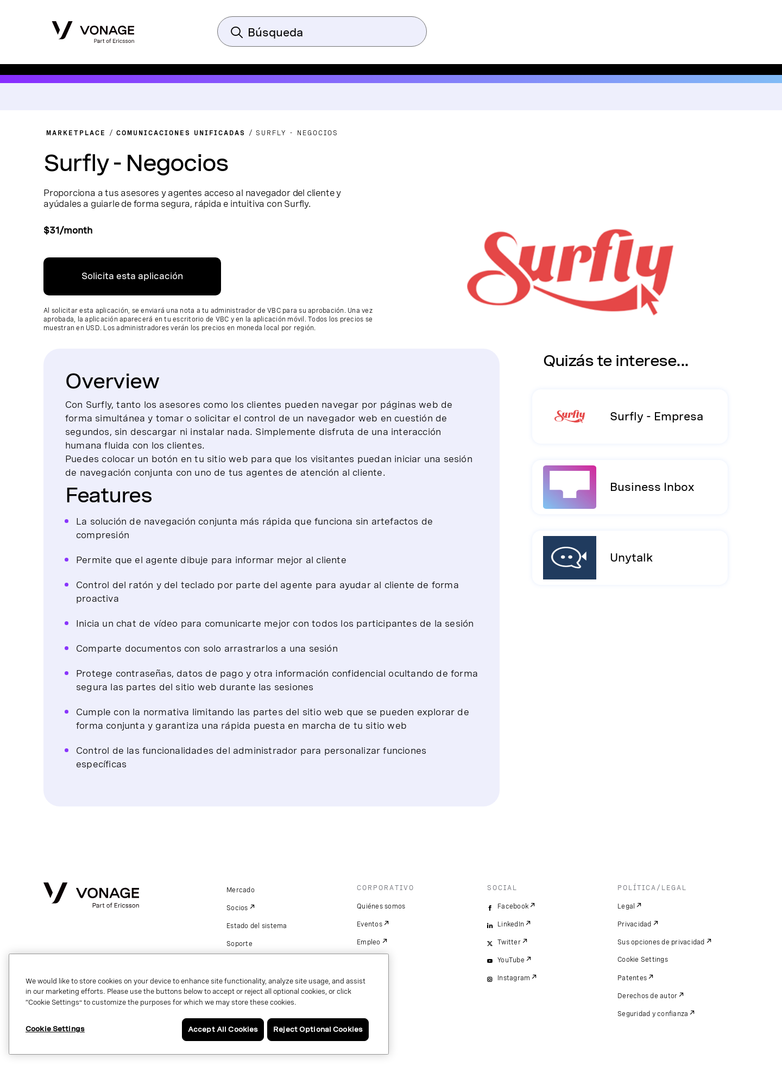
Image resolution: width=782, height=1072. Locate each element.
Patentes (632, 978)
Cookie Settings (642, 959)
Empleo (369, 942)
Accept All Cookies (223, 1029)
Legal (626, 906)
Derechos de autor (647, 996)
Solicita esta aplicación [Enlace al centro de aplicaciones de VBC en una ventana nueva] (132, 276)
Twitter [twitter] (509, 942)
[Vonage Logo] (93, 28)
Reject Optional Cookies (318, 1029)
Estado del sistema (256, 926)
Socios (237, 908)
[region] (199, 1004)
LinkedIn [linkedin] (510, 924)
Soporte (239, 944)
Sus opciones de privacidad (661, 942)
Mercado (240, 890)
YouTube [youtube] (511, 960)
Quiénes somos (381, 906)
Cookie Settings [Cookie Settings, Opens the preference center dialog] (55, 1029)
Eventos (369, 924)
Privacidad (634, 924)
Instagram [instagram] (513, 978)
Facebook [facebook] (512, 906)
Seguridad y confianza (652, 1014)
